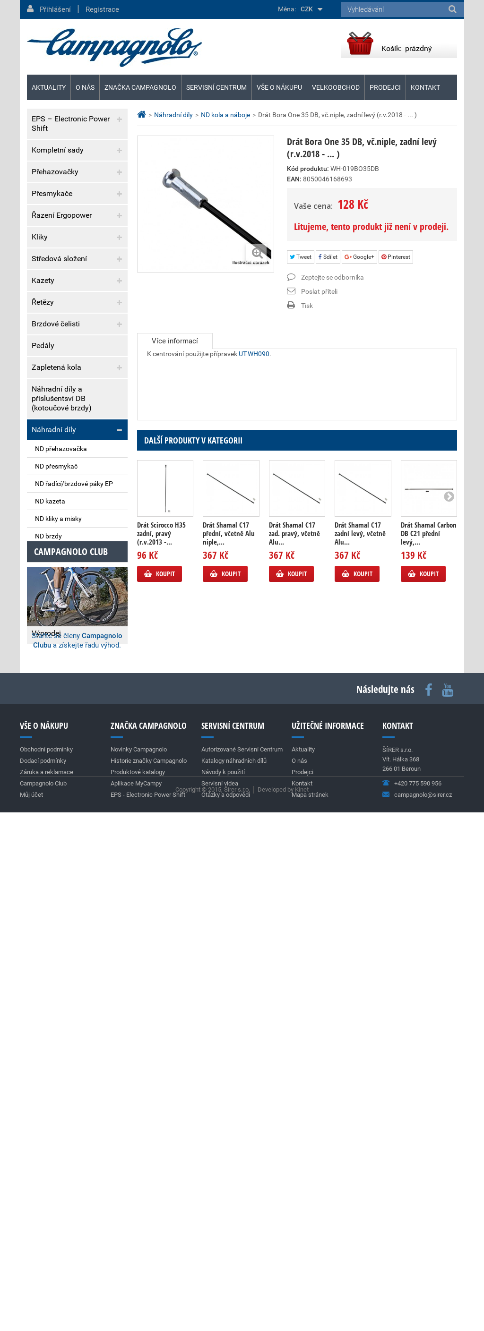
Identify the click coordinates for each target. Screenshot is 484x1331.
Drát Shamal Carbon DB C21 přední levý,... (429, 533)
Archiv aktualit (107, 996)
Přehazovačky (55, 171)
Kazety (43, 280)
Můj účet (31, 1268)
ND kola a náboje (60, 553)
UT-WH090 (254, 363)
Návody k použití (223, 1246)
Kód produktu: (308, 168)
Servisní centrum (216, 87)
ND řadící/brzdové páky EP (74, 483)
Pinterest (395, 257)
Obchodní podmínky (65, 691)
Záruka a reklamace (65, 729)
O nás (85, 87)
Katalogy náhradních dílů (234, 1234)
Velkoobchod (336, 87)
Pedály (43, 345)
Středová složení (59, 258)
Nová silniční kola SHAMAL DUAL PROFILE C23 (68, 870)
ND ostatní (50, 571)
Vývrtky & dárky (57, 611)
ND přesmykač (56, 466)
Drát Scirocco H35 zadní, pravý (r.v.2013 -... (161, 533)
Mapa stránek (310, 1268)
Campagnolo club (71, 1025)
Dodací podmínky (61, 710)
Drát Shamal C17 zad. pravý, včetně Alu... (294, 533)
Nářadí (43, 589)
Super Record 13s (53, 794)
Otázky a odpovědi (225, 1268)
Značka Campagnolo (140, 87)
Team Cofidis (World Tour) (67, 936)
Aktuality (54, 764)
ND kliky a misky (58, 518)
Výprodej (46, 633)
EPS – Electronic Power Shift (71, 123)
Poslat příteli (319, 291)
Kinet (302, 1308)
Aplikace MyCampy (136, 1257)
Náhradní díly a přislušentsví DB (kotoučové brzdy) (62, 398)
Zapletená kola (56, 367)
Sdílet (328, 257)
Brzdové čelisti (56, 323)
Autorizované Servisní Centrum (242, 1223)
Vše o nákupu (279, 87)
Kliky (40, 236)
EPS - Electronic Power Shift (148, 1268)
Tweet (300, 257)
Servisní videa (219, 1257)
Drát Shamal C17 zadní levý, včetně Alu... (360, 533)
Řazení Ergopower (62, 215)
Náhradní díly (54, 429)
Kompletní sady (58, 149)
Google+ (359, 257)
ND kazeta (50, 501)
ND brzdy (48, 536)
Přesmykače (52, 193)
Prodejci (385, 87)
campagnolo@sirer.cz (423, 1268)
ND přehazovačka (61, 448)
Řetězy (43, 302)
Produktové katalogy (138, 1246)
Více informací (175, 341)
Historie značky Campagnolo (149, 1234)
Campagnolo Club (43, 1257)
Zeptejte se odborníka (332, 277)
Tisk (307, 305)
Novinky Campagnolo (139, 1223)
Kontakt (425, 87)
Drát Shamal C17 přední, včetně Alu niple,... (229, 533)
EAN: (294, 179)
